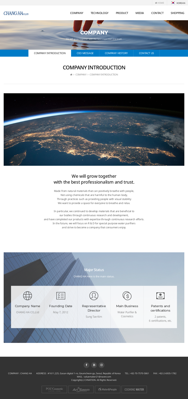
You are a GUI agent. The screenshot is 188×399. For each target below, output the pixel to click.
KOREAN (178, 3)
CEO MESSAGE (85, 53)
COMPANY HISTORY (116, 53)
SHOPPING (177, 13)
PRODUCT (122, 13)
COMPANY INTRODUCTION (50, 53)
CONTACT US (146, 53)
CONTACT (157, 13)
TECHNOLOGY (100, 13)
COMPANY (76, 13)
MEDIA (139, 13)
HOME (159, 2)
